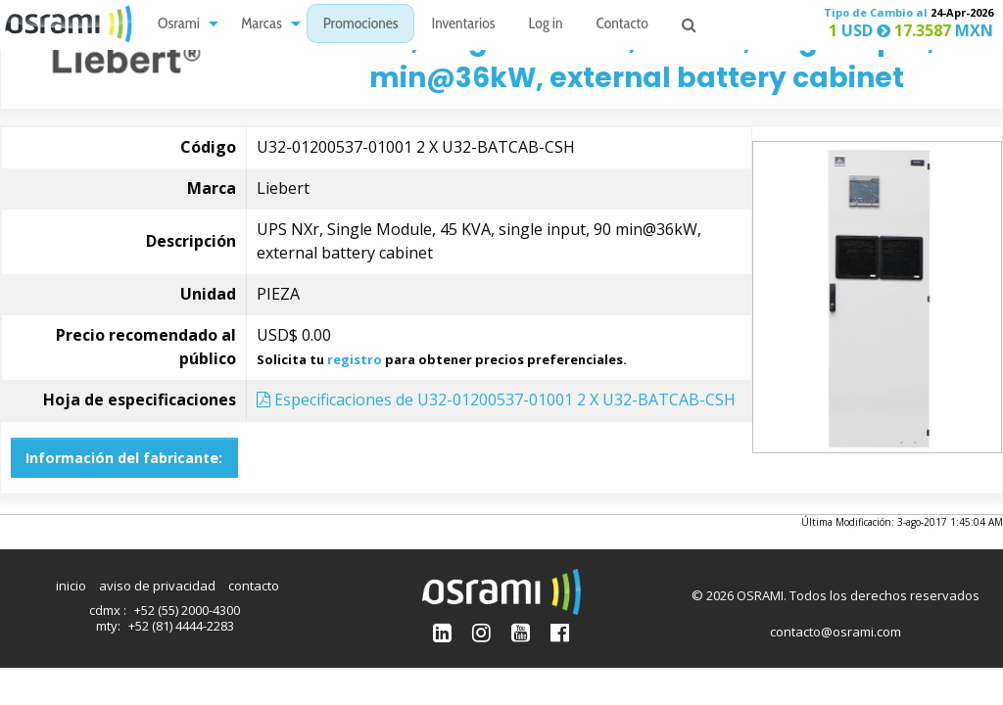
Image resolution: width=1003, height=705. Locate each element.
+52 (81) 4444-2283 (181, 626)
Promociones (361, 25)
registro (354, 359)
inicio (71, 585)
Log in (546, 25)
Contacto (622, 25)
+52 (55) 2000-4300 (187, 610)
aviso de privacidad (157, 585)
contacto (253, 585)
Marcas (261, 25)
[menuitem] (182, 24)
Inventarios (463, 25)
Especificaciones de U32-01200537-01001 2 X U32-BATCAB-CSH (496, 399)
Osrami (179, 25)
